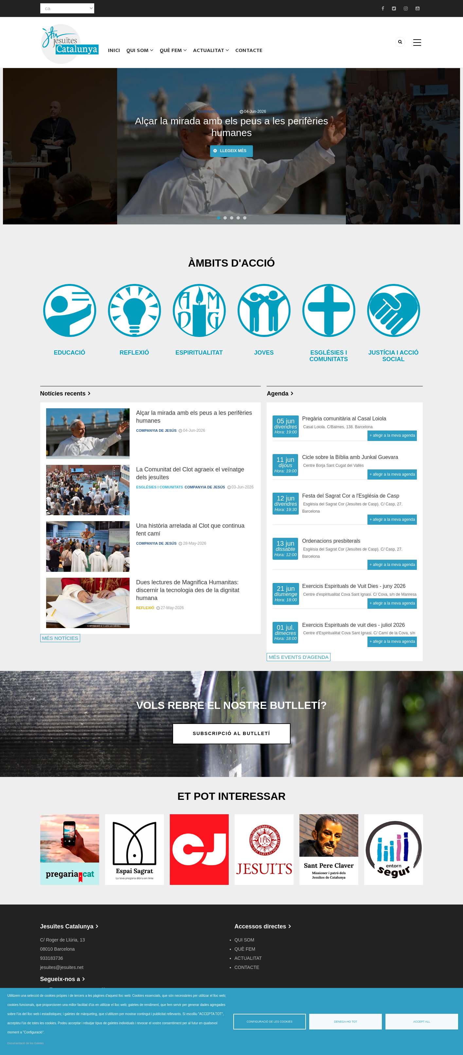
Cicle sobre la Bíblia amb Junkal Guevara (350, 457)
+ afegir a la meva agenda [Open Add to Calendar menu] (392, 435)
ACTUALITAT (210, 50)
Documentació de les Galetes (26, 1043)
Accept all (421, 1021)
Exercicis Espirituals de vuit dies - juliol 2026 (353, 625)
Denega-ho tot (345, 1021)
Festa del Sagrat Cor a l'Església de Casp (350, 496)
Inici (113, 50)
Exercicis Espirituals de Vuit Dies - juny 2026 (353, 586)
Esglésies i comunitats (159, 487)
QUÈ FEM (172, 50)
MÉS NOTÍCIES (60, 638)
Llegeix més (233, 151)
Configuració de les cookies (270, 1021)
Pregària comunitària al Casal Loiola (344, 418)
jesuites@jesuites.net (62, 967)
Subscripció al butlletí (231, 733)
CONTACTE (247, 50)
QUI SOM (139, 50)
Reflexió (145, 608)
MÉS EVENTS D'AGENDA (299, 657)
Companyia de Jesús (217, 112)
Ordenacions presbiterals (331, 541)
